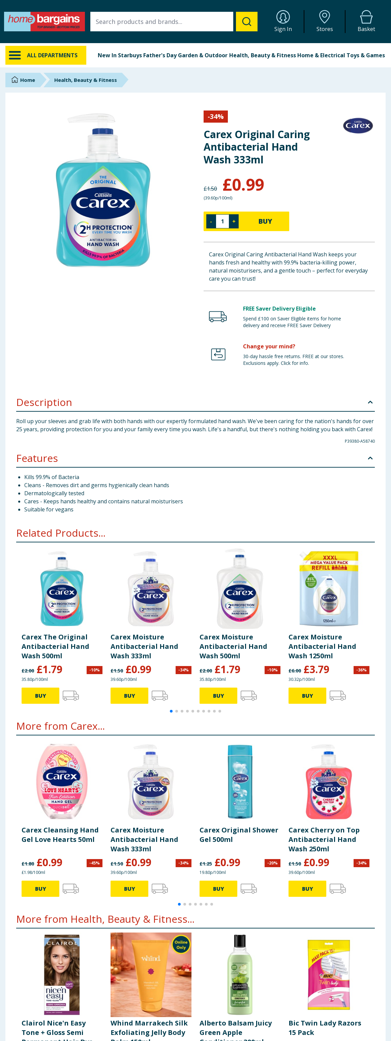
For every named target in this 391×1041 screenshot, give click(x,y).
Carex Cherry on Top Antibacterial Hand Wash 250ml (324, 839)
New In (107, 55)
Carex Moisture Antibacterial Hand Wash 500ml (233, 646)
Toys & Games (366, 55)
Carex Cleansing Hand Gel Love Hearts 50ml (60, 834)
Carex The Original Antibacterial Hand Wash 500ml (55, 646)
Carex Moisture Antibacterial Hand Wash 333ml (144, 646)
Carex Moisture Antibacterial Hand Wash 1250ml (322, 646)
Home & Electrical (321, 55)
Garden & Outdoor (203, 55)
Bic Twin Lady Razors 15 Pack (325, 1027)
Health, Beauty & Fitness (262, 55)
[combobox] (174, 21)
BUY (265, 221)
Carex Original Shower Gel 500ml (239, 834)
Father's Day (160, 55)
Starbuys (130, 55)
